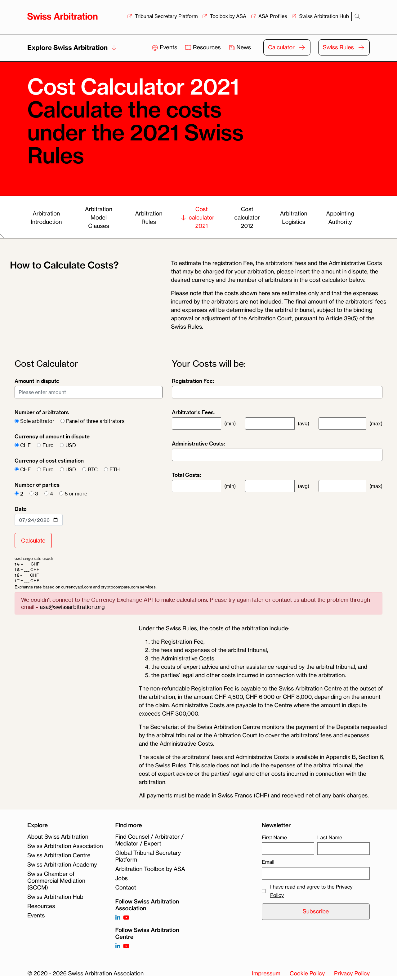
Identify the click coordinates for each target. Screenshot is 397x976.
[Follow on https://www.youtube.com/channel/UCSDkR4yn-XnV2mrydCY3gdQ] (126, 918)
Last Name (329, 837)
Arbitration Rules (148, 217)
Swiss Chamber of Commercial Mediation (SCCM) (56, 881)
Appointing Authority (340, 217)
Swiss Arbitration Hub (324, 16)
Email (268, 862)
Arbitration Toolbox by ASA (150, 869)
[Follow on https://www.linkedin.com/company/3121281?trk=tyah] (117, 918)
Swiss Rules (338, 47)
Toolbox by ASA (228, 16)
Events (165, 47)
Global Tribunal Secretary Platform (148, 856)
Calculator (281, 47)
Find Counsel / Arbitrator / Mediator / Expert (149, 840)
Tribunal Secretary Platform (166, 16)
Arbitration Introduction (46, 217)
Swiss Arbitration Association (65, 846)
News (240, 47)
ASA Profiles (272, 16)
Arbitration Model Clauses (98, 217)
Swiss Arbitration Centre (59, 855)
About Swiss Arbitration (57, 836)
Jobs (121, 878)
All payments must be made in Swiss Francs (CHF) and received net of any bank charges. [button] (254, 795)
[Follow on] (117, 946)
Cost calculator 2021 (197, 217)
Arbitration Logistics (293, 217)
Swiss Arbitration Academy (62, 864)
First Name (274, 837)
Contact (125, 887)
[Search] (357, 16)
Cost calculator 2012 (247, 217)
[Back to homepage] (62, 16)
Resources (203, 47)
